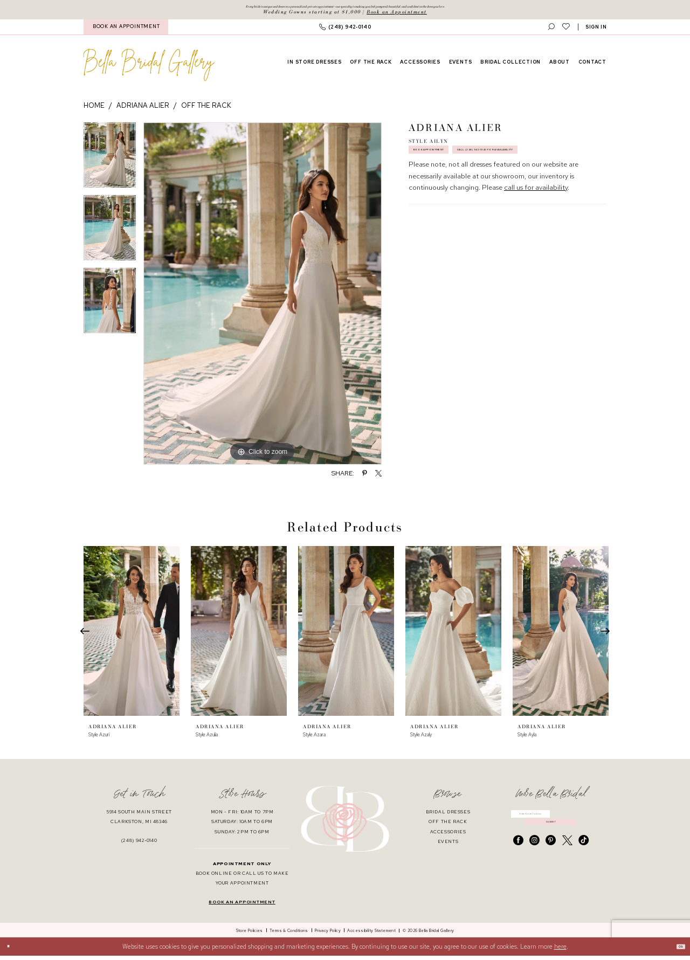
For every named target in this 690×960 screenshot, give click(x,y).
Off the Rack (206, 109)
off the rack (448, 826)
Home (94, 109)
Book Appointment (446, 161)
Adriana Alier (142, 109)
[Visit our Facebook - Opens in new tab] (518, 859)
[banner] (149, 68)
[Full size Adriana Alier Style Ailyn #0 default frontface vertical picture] (262, 297)
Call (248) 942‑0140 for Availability (472, 184)
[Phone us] (345, 31)
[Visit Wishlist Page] (566, 31)
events (448, 845)
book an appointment (242, 906)
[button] (596, 31)
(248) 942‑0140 (139, 845)
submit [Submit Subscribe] (551, 837)
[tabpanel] (110, 162)
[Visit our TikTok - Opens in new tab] (583, 859)
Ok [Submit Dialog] (676, 951)
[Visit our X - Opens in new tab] (567, 859)
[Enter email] (551, 821)
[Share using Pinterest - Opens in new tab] (364, 477)
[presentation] (132, 635)
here (560, 950)
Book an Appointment (397, 15)
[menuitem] (126, 30)
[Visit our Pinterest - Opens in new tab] (551, 859)
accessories (448, 836)
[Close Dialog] (12, 951)
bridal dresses (448, 816)
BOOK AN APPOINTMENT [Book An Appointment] (126, 30)
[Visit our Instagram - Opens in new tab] (534, 859)
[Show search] (551, 31)
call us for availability (536, 225)
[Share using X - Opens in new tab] (378, 477)
